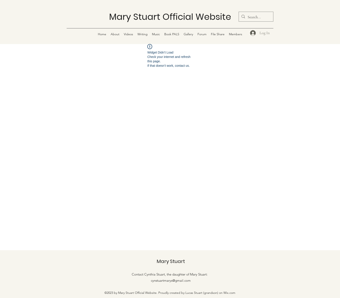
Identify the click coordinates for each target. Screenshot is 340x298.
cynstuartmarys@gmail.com (171, 280)
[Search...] (256, 17)
